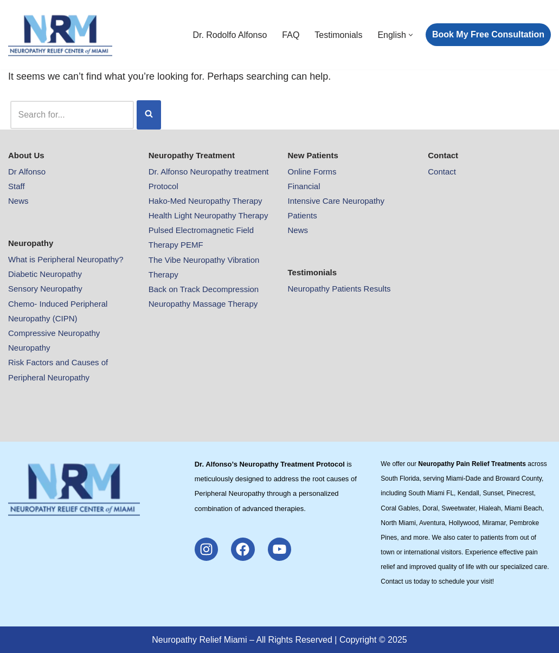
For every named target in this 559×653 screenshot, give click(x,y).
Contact (442, 171)
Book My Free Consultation (488, 34)
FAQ (290, 35)
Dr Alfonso (27, 171)
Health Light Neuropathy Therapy (208, 215)
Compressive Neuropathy (54, 333)
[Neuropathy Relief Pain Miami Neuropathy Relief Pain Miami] (60, 35)
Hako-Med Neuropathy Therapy (205, 200)
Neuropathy (29, 347)
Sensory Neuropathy (45, 288)
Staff (16, 186)
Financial (304, 186)
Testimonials (338, 35)
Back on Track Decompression (204, 289)
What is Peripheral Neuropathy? (66, 259)
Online (301, 171)
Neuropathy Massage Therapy (203, 303)
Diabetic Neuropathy (45, 274)
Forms (325, 171)
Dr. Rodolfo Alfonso (229, 35)
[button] (411, 35)
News (18, 200)
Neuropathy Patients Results (339, 288)
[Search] (72, 114)
